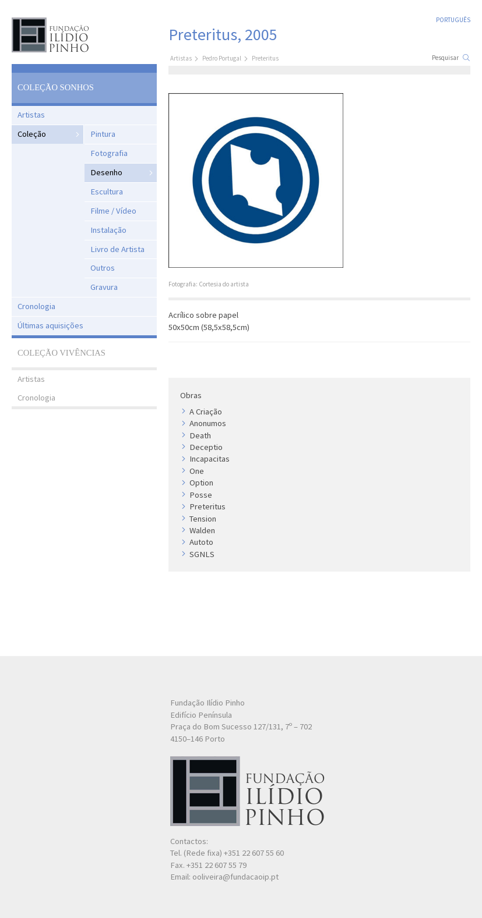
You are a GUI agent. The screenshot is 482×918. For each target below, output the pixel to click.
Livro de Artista (117, 249)
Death (200, 435)
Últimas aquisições (50, 325)
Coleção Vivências (61, 352)
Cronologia (36, 306)
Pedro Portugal (221, 58)
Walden (202, 530)
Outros (102, 268)
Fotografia (109, 153)
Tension (202, 518)
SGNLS (201, 554)
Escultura (106, 191)
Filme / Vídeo (113, 210)
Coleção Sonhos (55, 87)
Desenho (106, 172)
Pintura (102, 134)
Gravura (104, 287)
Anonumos (207, 423)
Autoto (201, 542)
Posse (200, 495)
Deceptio (206, 447)
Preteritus (207, 506)
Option (201, 482)
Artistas (31, 114)
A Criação (205, 411)
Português (453, 20)
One (196, 471)
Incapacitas (209, 458)
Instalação (108, 230)
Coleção (31, 134)
